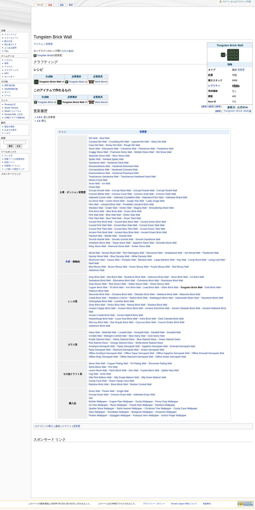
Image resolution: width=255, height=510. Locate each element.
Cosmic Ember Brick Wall (171, 322)
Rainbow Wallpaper (165, 405)
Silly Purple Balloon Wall (126, 377)
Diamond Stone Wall (118, 246)
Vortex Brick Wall (116, 305)
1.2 (38, 121)
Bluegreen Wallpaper (142, 412)
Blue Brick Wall (114, 211)
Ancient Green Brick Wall (154, 232)
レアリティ (214, 85)
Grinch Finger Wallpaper (173, 415)
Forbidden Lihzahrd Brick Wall (138, 204)
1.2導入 (49, 426)
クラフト (66, 426)
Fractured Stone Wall (121, 152)
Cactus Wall (113, 260)
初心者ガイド (10, 44)
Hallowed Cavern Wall (100, 197)
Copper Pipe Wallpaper (121, 401)
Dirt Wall (93, 138)
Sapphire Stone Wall (143, 243)
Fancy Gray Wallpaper (166, 401)
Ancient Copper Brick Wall (102, 308)
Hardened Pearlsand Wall (125, 173)
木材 (67, 261)
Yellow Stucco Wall (138, 284)
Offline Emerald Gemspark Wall (208, 353)
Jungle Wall (123, 391)
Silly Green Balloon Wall (153, 377)
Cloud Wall (94, 187)
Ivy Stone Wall (96, 201)
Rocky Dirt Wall (113, 145)
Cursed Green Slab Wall (152, 225)
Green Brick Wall (133, 211)
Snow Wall (94, 183)
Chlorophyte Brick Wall (100, 301)
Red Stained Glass (98, 343)
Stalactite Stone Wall (99, 156)
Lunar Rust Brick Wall (126, 318)
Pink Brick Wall (96, 211)
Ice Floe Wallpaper (98, 405)
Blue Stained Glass (147, 339)
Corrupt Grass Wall (98, 394)
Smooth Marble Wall (99, 239)
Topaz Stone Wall (121, 243)
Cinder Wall (111, 208)
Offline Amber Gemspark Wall (170, 356)
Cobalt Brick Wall (97, 298)
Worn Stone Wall (121, 156)
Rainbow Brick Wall (99, 384)
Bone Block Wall (119, 384)
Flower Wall (108, 391)
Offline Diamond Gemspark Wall (136, 356)
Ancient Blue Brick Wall (127, 232)
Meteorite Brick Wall (190, 294)
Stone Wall (94, 148)
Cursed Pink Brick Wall (100, 222)
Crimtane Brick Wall (122, 294)
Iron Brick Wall (133, 287)
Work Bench (101, 81)
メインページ (10, 34)
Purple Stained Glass (99, 339)
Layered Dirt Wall (140, 141)
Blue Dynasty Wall (120, 256)
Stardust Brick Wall (157, 305)
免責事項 (207, 504)
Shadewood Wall (173, 253)
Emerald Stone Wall (166, 243)
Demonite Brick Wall (99, 294)
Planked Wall (95, 236)
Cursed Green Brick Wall (153, 222)
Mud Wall (104, 138)
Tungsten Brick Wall (236, 110)
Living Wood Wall (197, 260)
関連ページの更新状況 (14, 159)
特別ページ (9, 162)
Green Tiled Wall (132, 218)
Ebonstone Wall (110, 148)
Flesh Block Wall (117, 370)
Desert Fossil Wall (98, 180)
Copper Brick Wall (98, 287)
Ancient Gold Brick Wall (157, 308)
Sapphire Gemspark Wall (155, 346)
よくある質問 (10, 48)
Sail (90, 398)
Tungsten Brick (44, 55)
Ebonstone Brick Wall (124, 280)
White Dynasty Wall (142, 256)
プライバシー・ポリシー (154, 504)
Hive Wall (93, 204)
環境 (6, 63)
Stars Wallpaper (97, 412)
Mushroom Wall (97, 260)
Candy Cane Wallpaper (185, 408)
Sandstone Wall (97, 162)
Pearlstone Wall (147, 148)
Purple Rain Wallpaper (141, 405)
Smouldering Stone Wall (161, 208)
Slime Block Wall (97, 367)
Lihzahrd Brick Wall (110, 204)
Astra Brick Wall (148, 318)
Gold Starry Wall (156, 336)
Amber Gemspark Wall (152, 350)
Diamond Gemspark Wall (126, 350)
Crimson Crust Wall (122, 194)
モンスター (9, 77)
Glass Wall (94, 332)
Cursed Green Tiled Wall (152, 229)
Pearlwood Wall (210, 253)
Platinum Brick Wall (99, 291)
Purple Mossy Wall (160, 267)
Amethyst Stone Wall (99, 243)
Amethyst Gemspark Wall (102, 346)
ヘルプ (7, 133)
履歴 (71, 5)
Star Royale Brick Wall (121, 322)
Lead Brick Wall (151, 287)
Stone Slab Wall (97, 363)
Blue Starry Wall (137, 336)
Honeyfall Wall (141, 332)
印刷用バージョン (12, 166)
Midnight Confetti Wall (115, 336)
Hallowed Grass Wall (144, 394)
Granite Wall (125, 236)
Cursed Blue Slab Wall (125, 225)
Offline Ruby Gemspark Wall (103, 356)
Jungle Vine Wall (135, 201)
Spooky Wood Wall (98, 256)
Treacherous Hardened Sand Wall (138, 176)
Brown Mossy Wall (117, 267)
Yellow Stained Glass (124, 339)
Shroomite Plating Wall (160, 363)
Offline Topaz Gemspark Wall (139, 353)
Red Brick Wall (114, 277)
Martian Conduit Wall (140, 384)
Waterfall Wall (109, 332)
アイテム (38, 44)
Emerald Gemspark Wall (182, 346)
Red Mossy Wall (180, 267)
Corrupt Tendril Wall (167, 190)
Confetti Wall (95, 336)
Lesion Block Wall (98, 370)
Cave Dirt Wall (96, 145)
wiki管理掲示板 (11, 89)
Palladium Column (118, 298)
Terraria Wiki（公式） (14, 114)
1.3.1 (39, 117)
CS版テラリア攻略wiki (14, 117)
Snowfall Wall (174, 332)
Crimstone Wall (128, 148)
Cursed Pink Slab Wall (100, 225)
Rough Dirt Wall (132, 145)
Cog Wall (93, 374)
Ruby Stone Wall (97, 246)
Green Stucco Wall (159, 284)
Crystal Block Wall (150, 370)
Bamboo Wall (145, 260)
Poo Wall (112, 367)
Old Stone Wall (163, 152)
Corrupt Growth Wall (99, 190)
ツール (7, 95)
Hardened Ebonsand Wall (125, 166)
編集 (218, 106)
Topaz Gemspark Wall (128, 346)
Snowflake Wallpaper (118, 412)
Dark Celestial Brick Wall (170, 318)
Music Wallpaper (118, 405)
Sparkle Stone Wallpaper (101, 408)
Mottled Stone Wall (144, 152)
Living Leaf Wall (216, 260)
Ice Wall (106, 183)
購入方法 (8, 41)
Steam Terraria (11, 108)
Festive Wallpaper (98, 415)
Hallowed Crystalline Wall (127, 197)
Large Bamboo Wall (164, 260)
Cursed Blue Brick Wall (126, 222)
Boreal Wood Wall (111, 253)
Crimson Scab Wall (144, 194)
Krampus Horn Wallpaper (146, 415)
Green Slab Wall (131, 215)
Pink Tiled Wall (96, 218)
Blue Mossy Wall (97, 267)
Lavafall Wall (125, 332)
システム (8, 60)
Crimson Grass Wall (121, 394)
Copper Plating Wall (117, 363)
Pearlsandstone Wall (99, 173)
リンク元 (8, 156)
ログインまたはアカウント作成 (237, 1)
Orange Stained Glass (121, 343)
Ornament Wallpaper (166, 412)
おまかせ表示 (10, 130)
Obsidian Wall (96, 208)
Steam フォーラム (12, 111)
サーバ (7, 92)
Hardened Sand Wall (118, 162)
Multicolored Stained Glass (149, 343)
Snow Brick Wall (179, 277)
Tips (6, 51)
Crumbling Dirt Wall (119, 141)
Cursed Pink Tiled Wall (100, 229)
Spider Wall (94, 159)
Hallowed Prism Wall (152, 197)
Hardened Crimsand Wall (124, 169)
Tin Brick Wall (116, 287)
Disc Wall (133, 370)
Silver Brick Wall (169, 287)
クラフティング (11, 70)
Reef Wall (94, 263)
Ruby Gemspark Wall (99, 350)
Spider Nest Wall (170, 370)
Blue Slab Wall (113, 215)
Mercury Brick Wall (98, 322)
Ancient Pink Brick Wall (100, 232)
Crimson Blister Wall (99, 194)
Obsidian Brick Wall (144, 294)
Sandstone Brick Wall (100, 280)
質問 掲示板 (9, 85)
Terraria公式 (10, 104)
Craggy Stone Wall (98, 152)
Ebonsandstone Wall (99, 166)
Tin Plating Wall (138, 363)
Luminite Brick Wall (124, 301)
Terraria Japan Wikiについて (184, 504)
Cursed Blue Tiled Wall (126, 229)
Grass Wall (94, 391)
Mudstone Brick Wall (134, 277)
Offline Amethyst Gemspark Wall (105, 353)
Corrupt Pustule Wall (143, 190)
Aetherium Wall (96, 270)
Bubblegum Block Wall (161, 298)
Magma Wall (140, 208)
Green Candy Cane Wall (121, 381)
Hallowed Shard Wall (176, 197)
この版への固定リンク (14, 169)
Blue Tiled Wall (113, 218)
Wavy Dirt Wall (158, 141)
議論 (50, 5)
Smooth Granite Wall (122, 239)
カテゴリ (39, 426)
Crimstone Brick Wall (148, 280)
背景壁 (241, 70)
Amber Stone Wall (141, 246)
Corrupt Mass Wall (121, 190)
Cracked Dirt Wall (98, 141)
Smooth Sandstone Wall (148, 239)
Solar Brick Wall (97, 305)
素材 (57, 426)
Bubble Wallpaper (98, 401)
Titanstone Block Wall (212, 298)
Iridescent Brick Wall (158, 277)
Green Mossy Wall (139, 267)
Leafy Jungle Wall (155, 201)
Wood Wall (94, 253)
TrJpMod (64, 51)
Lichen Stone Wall (115, 201)
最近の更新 (9, 126)
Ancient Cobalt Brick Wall (102, 315)
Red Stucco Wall (117, 284)
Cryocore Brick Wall (146, 322)
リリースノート (11, 38)
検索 (3, 138)
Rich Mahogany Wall (133, 253)
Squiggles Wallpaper (120, 415)
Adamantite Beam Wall (187, 298)
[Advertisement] (143, 21)
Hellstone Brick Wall (167, 294)
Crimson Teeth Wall (166, 194)
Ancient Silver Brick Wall (130, 308)
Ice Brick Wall (197, 277)
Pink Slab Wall (96, 215)
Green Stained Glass (169, 339)
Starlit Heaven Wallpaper (129, 408)
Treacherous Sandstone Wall (103, 176)
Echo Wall (105, 374)
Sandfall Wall (158, 332)
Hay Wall (181, 260)
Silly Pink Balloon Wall (100, 377)
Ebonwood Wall (154, 253)
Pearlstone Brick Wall (172, 280)
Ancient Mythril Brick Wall (130, 315)
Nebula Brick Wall (136, 305)
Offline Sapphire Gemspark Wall (173, 353)
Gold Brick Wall (213, 287)
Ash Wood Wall (192, 253)
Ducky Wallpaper (144, 401)
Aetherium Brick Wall (99, 326)
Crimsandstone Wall (99, 169)
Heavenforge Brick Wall (101, 318)
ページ (40, 5)
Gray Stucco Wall (98, 284)
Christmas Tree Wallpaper (157, 408)
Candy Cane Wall (98, 381)
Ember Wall (125, 208)
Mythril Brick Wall (138, 298)
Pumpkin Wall (129, 260)
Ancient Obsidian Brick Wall (186, 308)
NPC (6, 73)
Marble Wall (111, 236)
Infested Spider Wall (113, 159)
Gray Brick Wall (97, 277)
